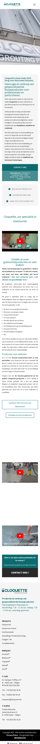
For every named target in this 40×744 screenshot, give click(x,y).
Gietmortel (6, 624)
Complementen (8, 643)
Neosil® (5, 665)
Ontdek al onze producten (20, 415)
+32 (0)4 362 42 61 (13, 690)
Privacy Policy (12, 735)
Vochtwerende (8, 632)
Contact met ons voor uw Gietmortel (20, 404)
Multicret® (6, 658)
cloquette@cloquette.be (12, 699)
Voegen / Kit (7, 639)
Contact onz (20, 167)
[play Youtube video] (20, 241)
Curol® (4, 669)
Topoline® (6, 661)
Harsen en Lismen (9, 628)
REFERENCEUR (20, 738)
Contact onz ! (20, 572)
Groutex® (5, 654)
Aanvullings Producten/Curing (14, 636)
